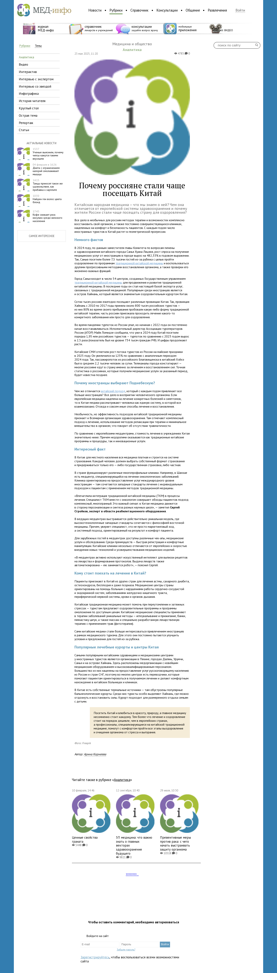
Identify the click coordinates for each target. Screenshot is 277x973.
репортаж (26, 123)
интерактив (28, 72)
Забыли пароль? (126, 949)
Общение (193, 10)
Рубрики (116, 10)
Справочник (139, 10)
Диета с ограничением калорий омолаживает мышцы (46, 169)
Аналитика (122, 780)
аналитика (26, 57)
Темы (38, 46)
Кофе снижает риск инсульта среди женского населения (47, 216)
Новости (95, 10)
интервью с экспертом (36, 79)
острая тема (28, 115)
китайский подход (113, 391)
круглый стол (29, 108)
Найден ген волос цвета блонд (47, 199)
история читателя (32, 101)
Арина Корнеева (95, 754)
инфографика (29, 93)
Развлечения (217, 10)
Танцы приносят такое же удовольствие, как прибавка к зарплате (48, 185)
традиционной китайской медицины (139, 263)
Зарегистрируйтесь (95, 957)
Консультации (167, 10)
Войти (240, 10)
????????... (132, 874)
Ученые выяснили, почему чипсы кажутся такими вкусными (48, 153)
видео (23, 64)
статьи (24, 130)
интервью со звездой (35, 86)
